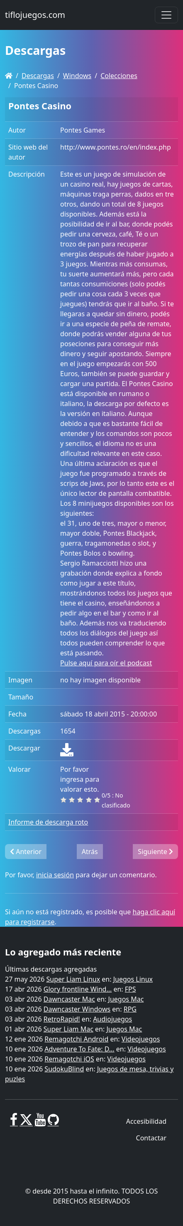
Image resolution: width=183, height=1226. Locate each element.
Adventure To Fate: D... (79, 1049)
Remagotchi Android (76, 1039)
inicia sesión (55, 874)
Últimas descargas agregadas (51, 969)
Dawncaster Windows (77, 1009)
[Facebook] (14, 1123)
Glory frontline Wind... (78, 989)
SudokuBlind (64, 1068)
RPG (130, 1009)
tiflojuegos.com (35, 14)
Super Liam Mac (68, 1029)
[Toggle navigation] (166, 15)
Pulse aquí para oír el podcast (106, 662)
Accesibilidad (146, 1121)
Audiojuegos (112, 1019)
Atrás (90, 851)
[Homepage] (8, 75)
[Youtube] (40, 1123)
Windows (77, 75)
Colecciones (118, 75)
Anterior (25, 851)
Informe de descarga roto (48, 822)
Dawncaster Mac (69, 999)
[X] (26, 1123)
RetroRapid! (62, 1019)
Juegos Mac (126, 999)
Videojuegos (141, 1039)
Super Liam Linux (73, 979)
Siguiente (155, 851)
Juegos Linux (133, 979)
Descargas (38, 75)
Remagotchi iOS (69, 1059)
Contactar (151, 1137)
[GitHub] (53, 1123)
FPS (130, 989)
